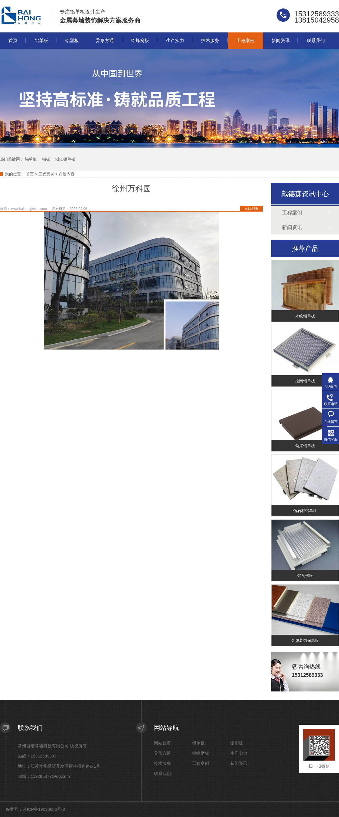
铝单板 (41, 40)
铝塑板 (72, 40)
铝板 (46, 159)
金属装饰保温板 (305, 640)
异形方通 (105, 40)
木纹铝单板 (305, 316)
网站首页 (162, 743)
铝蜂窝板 (140, 40)
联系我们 (316, 40)
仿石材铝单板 (305, 510)
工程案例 (245, 40)
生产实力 (175, 40)
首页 (13, 40)
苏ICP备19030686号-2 (44, 809)
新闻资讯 (280, 40)
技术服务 (210, 40)
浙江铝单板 (65, 159)
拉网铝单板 (305, 381)
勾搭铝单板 (305, 445)
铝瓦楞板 (305, 575)
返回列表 (251, 208)
